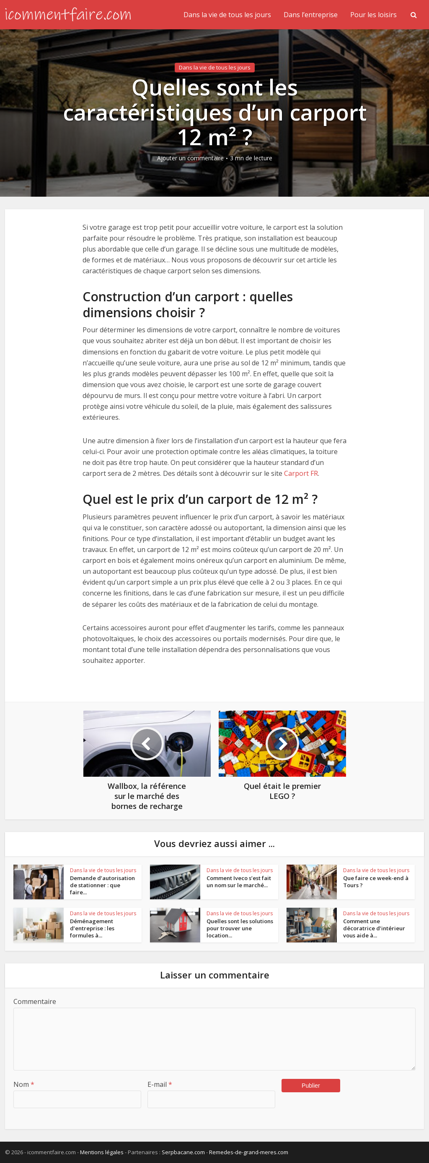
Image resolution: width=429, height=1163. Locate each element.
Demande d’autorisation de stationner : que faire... (102, 885)
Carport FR (301, 473)
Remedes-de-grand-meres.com (248, 1152)
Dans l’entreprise (311, 14)
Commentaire (34, 1001)
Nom (23, 1084)
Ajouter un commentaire (190, 158)
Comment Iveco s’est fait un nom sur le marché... (239, 881)
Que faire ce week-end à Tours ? (375, 881)
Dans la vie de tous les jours (227, 14)
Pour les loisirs (373, 14)
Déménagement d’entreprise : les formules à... (92, 928)
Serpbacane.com (183, 1152)
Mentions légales (102, 1152)
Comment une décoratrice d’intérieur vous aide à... (374, 928)
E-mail (159, 1084)
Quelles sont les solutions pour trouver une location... (240, 928)
